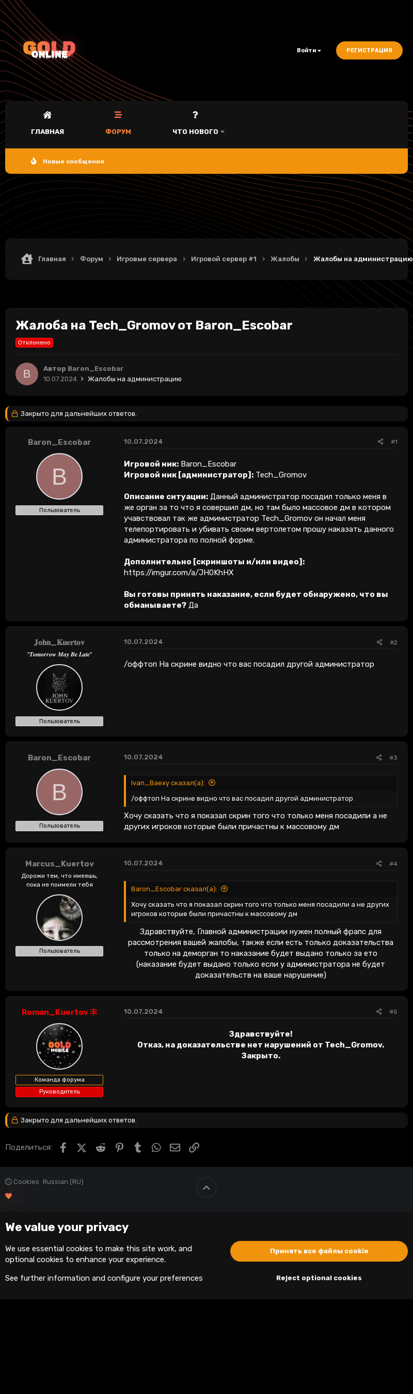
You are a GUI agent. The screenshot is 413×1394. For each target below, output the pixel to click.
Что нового (195, 132)
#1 (394, 441)
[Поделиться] (380, 442)
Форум (118, 132)
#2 (394, 642)
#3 (393, 757)
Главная (47, 132)
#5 (393, 1011)
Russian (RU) (63, 1182)
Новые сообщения (73, 161)
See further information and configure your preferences (104, 1278)
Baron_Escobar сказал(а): (174, 889)
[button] (222, 124)
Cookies (22, 1182)
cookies (79, 1248)
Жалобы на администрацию (135, 379)
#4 (393, 863)
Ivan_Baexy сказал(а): (168, 783)
